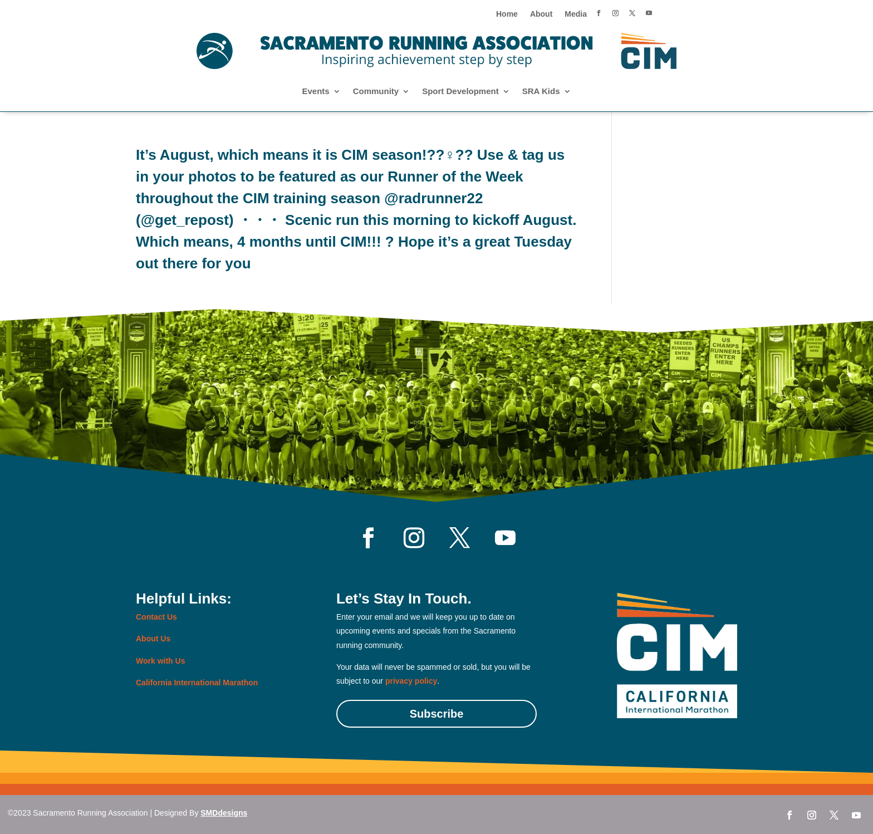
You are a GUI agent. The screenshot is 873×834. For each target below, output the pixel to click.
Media (576, 14)
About (541, 14)
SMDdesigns (223, 812)
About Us (153, 638)
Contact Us (156, 616)
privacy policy (411, 680)
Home (507, 14)
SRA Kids (541, 91)
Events (315, 91)
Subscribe (437, 714)
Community (376, 91)
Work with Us (160, 660)
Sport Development (460, 91)
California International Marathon (197, 682)
